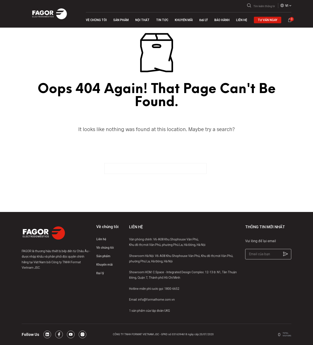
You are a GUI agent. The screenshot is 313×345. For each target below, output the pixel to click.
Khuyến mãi (104, 264)
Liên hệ (101, 239)
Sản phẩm (103, 256)
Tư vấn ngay (267, 20)
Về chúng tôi (105, 247)
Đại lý (100, 273)
